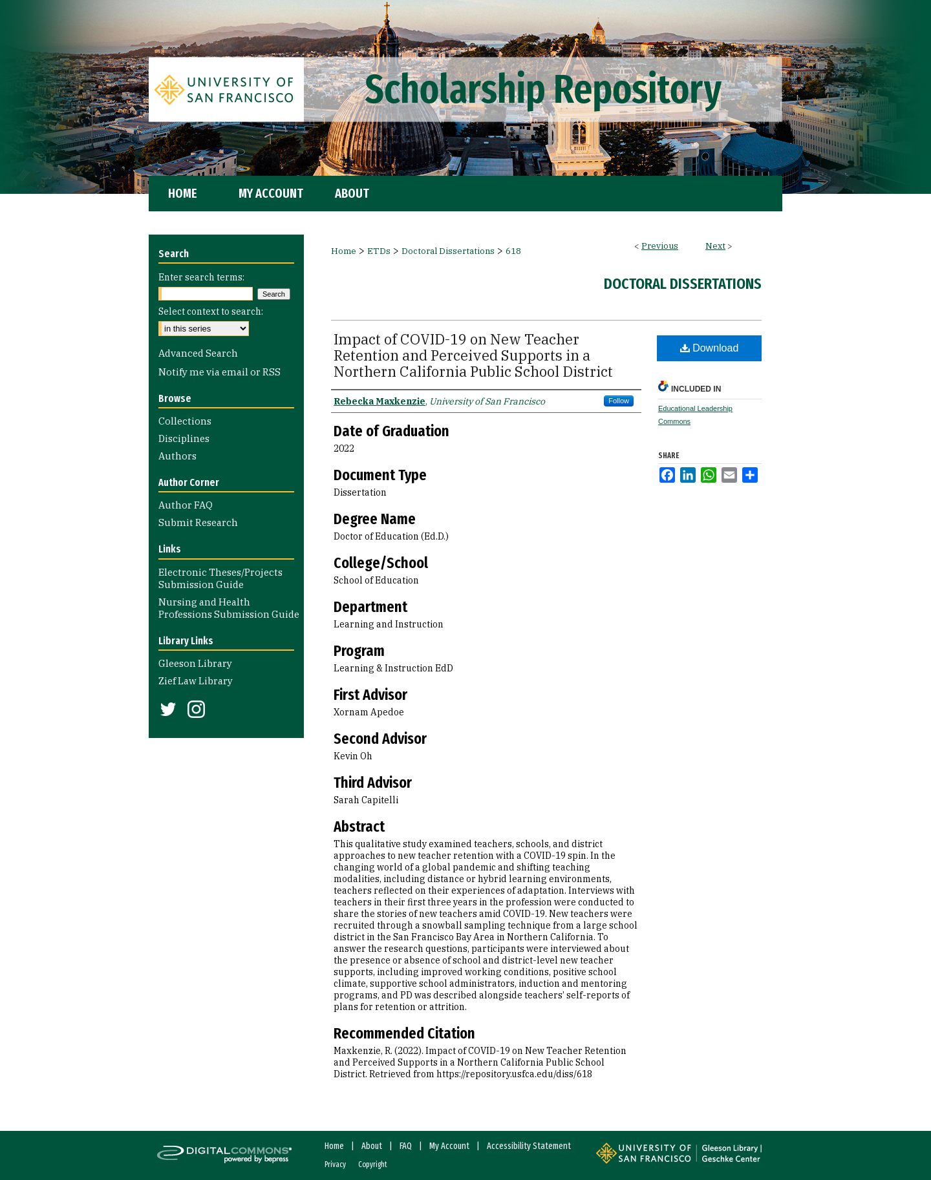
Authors (177, 456)
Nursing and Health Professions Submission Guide (228, 608)
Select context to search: (210, 311)
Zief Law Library (195, 681)
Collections (184, 421)
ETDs (379, 251)
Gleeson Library (195, 663)
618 (513, 251)
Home (343, 251)
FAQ (406, 1146)
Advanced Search (198, 353)
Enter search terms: (201, 277)
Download (709, 347)
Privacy (335, 1164)
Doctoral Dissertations (448, 251)
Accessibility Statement (529, 1146)
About (371, 1146)
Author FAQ (185, 505)
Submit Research (198, 522)
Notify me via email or (219, 372)
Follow (618, 401)
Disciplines (183, 438)
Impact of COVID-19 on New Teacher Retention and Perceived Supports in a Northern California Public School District (473, 355)
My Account (449, 1146)
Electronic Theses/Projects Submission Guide (220, 578)
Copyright (372, 1164)
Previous (659, 245)
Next (715, 245)
